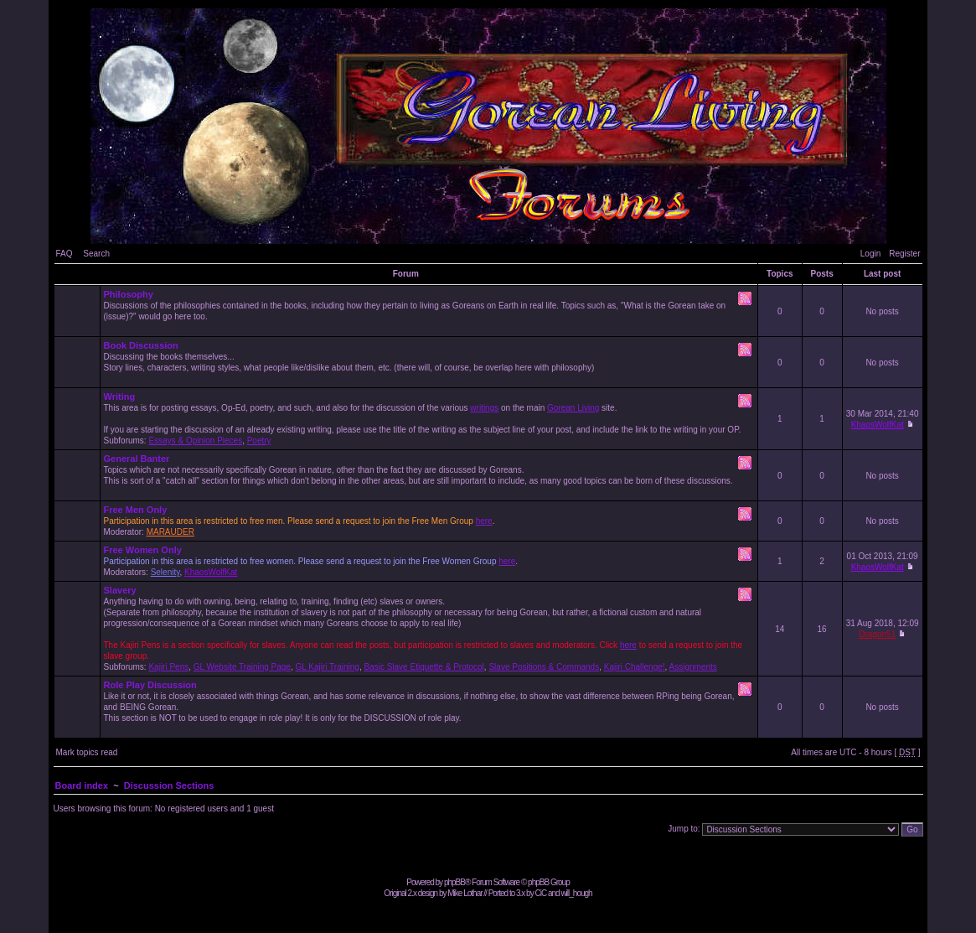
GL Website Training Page (242, 666)
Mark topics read (87, 752)
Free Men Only (136, 510)
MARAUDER (170, 531)
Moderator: (429, 520)
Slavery (120, 590)
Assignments (693, 666)
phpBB (454, 882)
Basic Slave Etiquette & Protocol (423, 666)
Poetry (259, 440)
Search (96, 253)
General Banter (137, 459)
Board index (82, 785)
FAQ (64, 253)
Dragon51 (877, 634)
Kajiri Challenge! (634, 666)
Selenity (165, 572)
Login (870, 253)
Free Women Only (143, 550)
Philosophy (128, 294)
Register (904, 253)
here (484, 521)
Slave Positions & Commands (543, 666)
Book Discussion (141, 345)
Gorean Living (573, 407)
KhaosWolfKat (877, 424)
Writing (120, 396)
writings (484, 407)
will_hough (575, 893)
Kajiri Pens (168, 666)
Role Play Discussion (150, 685)
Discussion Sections (169, 785)
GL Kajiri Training (327, 666)
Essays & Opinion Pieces (195, 440)
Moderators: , (429, 561)
